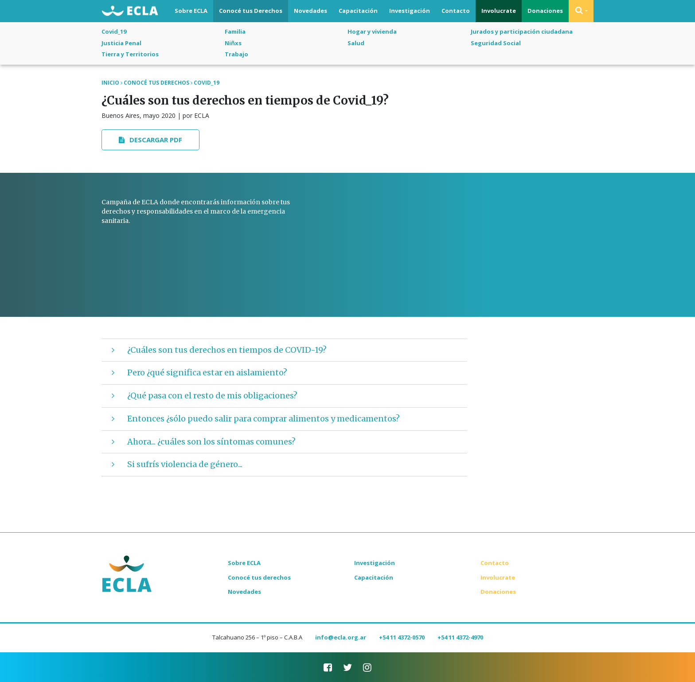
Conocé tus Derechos (250, 11)
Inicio (110, 82)
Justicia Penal (121, 43)
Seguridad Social (496, 43)
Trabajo (236, 54)
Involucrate (498, 11)
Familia (235, 31)
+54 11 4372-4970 (460, 637)
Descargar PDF (151, 139)
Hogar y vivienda (372, 31)
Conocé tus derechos (259, 577)
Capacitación (358, 11)
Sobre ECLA (191, 11)
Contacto (455, 11)
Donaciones (545, 11)
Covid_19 (114, 31)
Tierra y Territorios (130, 54)
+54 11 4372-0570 (402, 637)
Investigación (409, 11)
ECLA (130, 11)
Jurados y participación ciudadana (522, 31)
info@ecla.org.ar (340, 637)
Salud (356, 43)
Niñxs (233, 43)
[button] (581, 11)
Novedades (310, 11)
